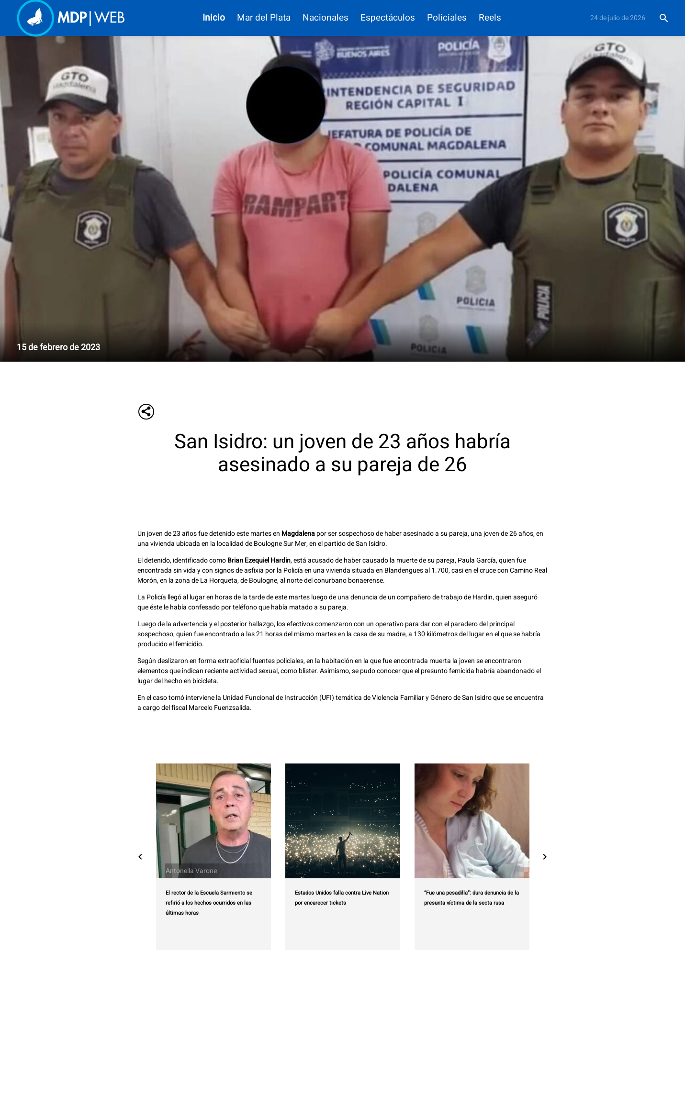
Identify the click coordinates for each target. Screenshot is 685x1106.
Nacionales (325, 18)
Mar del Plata (264, 18)
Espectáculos (387, 18)
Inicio (213, 18)
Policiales (447, 18)
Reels (490, 18)
